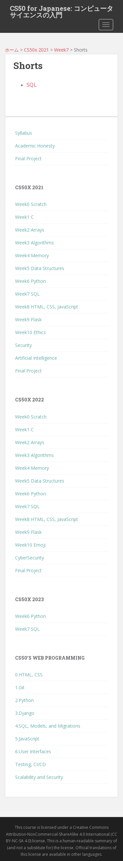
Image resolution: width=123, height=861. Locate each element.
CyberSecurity (29, 558)
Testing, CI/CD (30, 764)
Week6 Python (30, 281)
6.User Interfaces (33, 751)
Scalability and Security (39, 777)
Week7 (61, 50)
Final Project (28, 158)
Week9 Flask (28, 319)
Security (23, 345)
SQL (31, 84)
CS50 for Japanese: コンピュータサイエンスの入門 (61, 10)
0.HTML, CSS (29, 674)
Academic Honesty (35, 146)
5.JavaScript (27, 739)
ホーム (12, 50)
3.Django (24, 713)
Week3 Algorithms (34, 242)
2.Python (24, 700)
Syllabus (23, 133)
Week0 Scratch (31, 204)
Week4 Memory (32, 255)
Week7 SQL (27, 294)
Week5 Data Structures (39, 268)
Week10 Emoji (30, 545)
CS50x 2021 (36, 50)
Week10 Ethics (30, 332)
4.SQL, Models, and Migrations (47, 726)
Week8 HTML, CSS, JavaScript (46, 307)
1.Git (20, 687)
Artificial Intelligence (36, 358)
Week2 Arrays (29, 230)
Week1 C (24, 217)
